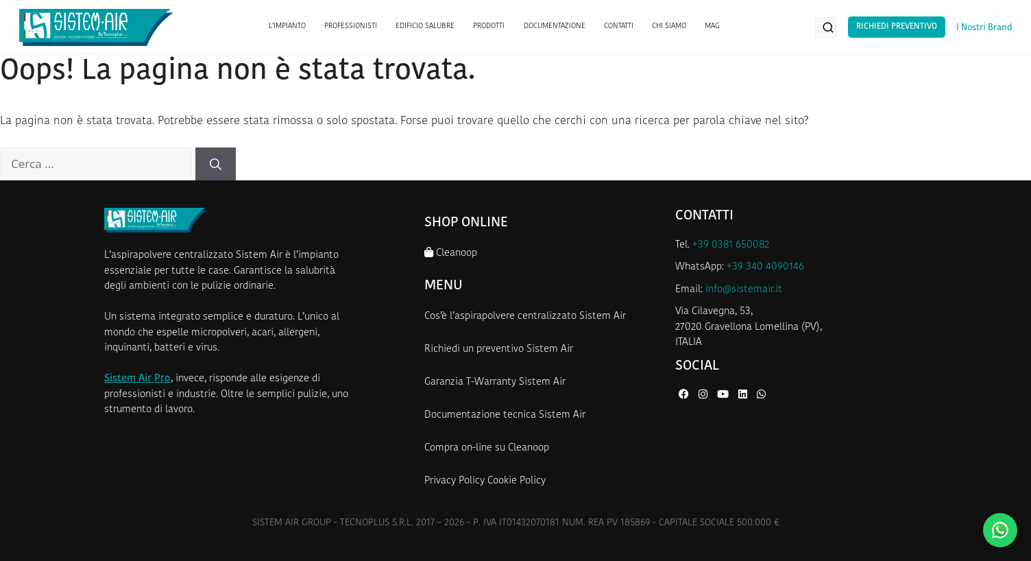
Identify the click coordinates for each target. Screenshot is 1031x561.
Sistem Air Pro (137, 379)
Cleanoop (450, 253)
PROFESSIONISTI (350, 26)
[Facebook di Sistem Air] (685, 395)
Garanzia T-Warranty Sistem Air (495, 382)
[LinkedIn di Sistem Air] (744, 395)
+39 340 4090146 (765, 267)
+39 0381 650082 (730, 245)
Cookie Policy (516, 481)
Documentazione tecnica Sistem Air (504, 415)
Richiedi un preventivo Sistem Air (498, 349)
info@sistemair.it (743, 290)
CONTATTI (618, 26)
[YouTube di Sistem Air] (724, 395)
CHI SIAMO (669, 26)
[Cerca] (215, 163)
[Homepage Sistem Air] (96, 27)
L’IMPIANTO (287, 26)
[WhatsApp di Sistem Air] (761, 395)
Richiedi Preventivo (896, 27)
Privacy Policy (454, 481)
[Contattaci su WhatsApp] (1000, 530)
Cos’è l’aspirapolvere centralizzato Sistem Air (525, 316)
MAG (712, 26)
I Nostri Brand (984, 27)
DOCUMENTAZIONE (554, 26)
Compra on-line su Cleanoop (486, 448)
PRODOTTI (489, 26)
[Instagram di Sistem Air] (704, 395)
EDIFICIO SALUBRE (425, 26)
